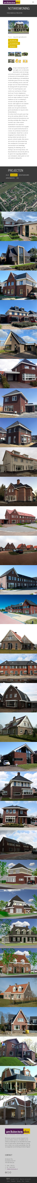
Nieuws (18, 1181)
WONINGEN (12, 46)
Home (8, 1181)
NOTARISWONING (14, 43)
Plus (23, 1181)
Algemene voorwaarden (25, 1179)
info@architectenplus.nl (12, 1169)
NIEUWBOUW (13, 40)
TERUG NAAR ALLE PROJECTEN (14, 13)
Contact (27, 1181)
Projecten (13, 1181)
